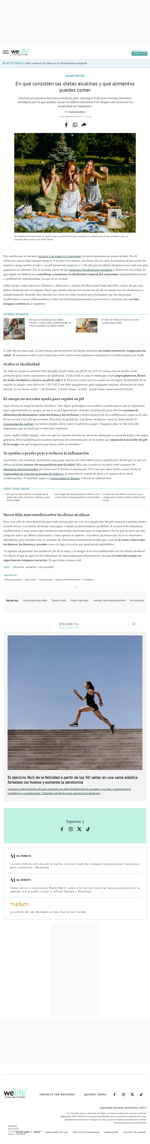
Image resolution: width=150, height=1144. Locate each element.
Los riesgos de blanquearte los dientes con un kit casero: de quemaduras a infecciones (77, 496)
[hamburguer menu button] (6, 52)
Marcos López (77, 112)
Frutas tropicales (45, 579)
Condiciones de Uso (56, 1132)
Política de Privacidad (86, 1132)
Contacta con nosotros (57, 1094)
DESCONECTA (68, 624)
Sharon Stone (58, 600)
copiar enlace (84, 125)
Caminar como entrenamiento (67, 579)
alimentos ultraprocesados (20, 469)
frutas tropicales (79, 600)
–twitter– (79, 829)
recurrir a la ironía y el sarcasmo (59, 256)
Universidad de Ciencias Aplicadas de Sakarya (33, 473)
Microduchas (88, 579)
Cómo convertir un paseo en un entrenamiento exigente (56, 63)
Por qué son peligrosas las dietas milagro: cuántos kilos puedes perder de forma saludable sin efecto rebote (50, 322)
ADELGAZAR (18, 567)
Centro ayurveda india (13, 579)
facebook (66, 124)
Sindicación (111, 1132)
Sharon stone (30, 579)
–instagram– (70, 829)
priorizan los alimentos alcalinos (90, 269)
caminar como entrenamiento (109, 600)
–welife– (88, 829)
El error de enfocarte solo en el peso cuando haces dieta (120, 321)
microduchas (137, 600)
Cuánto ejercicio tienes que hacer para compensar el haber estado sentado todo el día (124, 497)
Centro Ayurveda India (35, 600)
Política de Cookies (134, 1132)
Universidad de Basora (65, 478)
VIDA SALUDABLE (46, 567)
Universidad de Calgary (18, 424)
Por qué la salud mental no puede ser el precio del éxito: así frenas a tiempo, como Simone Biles (28, 497)
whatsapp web (75, 125)
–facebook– (62, 829)
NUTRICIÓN (31, 567)
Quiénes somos (95, 1094)
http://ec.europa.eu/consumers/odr (130, 1122)
